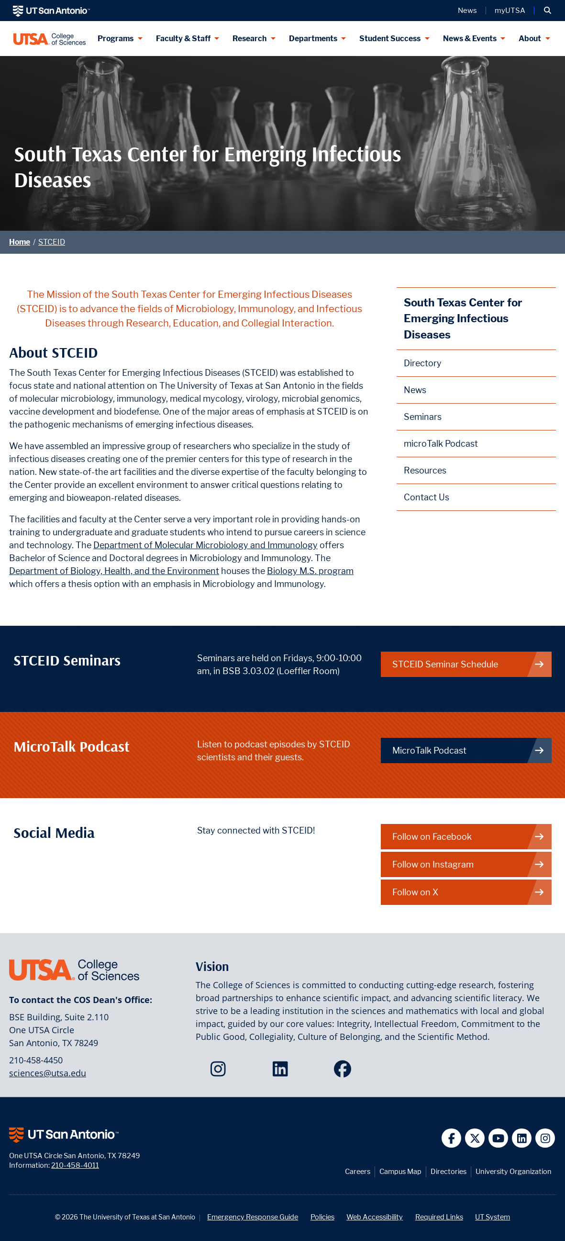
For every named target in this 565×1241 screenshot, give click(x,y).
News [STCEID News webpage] (415, 390)
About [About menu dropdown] (530, 38)
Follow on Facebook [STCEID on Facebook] (468, 837)
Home (19, 242)
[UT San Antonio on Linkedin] (522, 1138)
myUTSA (510, 10)
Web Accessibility (374, 1217)
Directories (448, 1171)
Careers (357, 1171)
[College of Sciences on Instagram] (220, 1072)
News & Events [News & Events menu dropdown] (470, 38)
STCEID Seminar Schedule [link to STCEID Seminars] (468, 664)
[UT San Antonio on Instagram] (545, 1138)
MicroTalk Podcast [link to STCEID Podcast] (468, 750)
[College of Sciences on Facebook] (344, 1072)
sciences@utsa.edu (47, 1073)
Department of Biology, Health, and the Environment (114, 571)
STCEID (51, 242)
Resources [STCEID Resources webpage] (425, 470)
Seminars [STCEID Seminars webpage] (423, 417)
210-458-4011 (75, 1165)
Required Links (439, 1217)
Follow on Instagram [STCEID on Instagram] (468, 864)
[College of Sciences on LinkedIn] (282, 1072)
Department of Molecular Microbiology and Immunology (205, 545)
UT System (492, 1217)
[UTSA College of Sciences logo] (49, 38)
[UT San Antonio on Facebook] (451, 1138)
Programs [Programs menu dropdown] (115, 38)
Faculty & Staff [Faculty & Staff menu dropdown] (183, 38)
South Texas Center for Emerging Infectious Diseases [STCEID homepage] (463, 318)
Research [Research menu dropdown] (249, 38)
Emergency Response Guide (252, 1217)
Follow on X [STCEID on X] (468, 892)
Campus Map (400, 1171)
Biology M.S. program (310, 571)
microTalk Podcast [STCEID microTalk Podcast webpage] (441, 444)
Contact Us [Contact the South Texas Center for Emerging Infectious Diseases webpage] (426, 497)
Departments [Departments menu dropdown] (313, 38)
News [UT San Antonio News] (467, 10)
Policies (322, 1217)
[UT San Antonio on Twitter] (475, 1138)
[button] (547, 10)
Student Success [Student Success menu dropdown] (390, 38)
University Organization (514, 1171)
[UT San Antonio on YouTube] (498, 1138)
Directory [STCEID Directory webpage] (423, 363)
